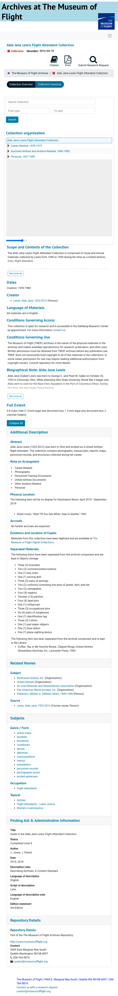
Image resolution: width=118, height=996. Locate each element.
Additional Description (29, 432)
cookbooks (23, 744)
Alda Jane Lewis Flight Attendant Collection (32, 140)
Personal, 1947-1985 (23, 156)
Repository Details (25, 920)
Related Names (22, 663)
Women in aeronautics (30, 808)
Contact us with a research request (37, 987)
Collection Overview (21, 84)
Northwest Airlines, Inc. (30, 678)
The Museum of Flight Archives (30, 73)
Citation (54, 61)
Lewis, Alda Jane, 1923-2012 (30, 300)
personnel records (27, 768)
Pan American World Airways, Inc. (36, 689)
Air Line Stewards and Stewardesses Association (45, 685)
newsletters (24, 764)
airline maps (24, 733)
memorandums (26, 756)
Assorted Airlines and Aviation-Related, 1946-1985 (40, 151)
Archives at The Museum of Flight (49, 11)
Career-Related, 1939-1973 (26, 145)
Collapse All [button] (16, 423)
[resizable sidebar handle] (16, 240)
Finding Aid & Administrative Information (45, 820)
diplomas (22, 752)
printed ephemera (27, 776)
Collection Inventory (49, 84)
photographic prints (28, 772)
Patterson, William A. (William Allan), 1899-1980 (45, 693)
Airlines (21, 800)
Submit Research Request (93, 61)
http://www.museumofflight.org (28, 941)
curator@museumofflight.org (31, 961)
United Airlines (25, 682)
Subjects (17, 718)
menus (21, 760)
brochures (23, 740)
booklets (22, 737)
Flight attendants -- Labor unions (36, 804)
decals (21, 748)
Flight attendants (27, 788)
